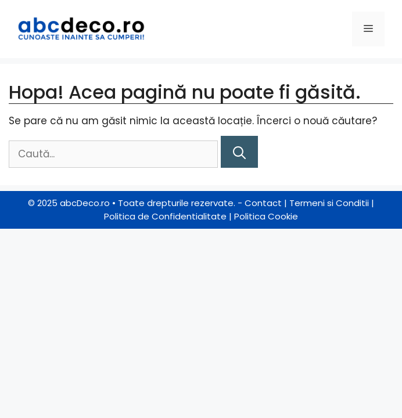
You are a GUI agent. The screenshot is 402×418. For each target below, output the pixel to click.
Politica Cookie (266, 216)
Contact (263, 203)
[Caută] (239, 152)
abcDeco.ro (85, 203)
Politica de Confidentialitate (165, 216)
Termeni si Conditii (329, 203)
